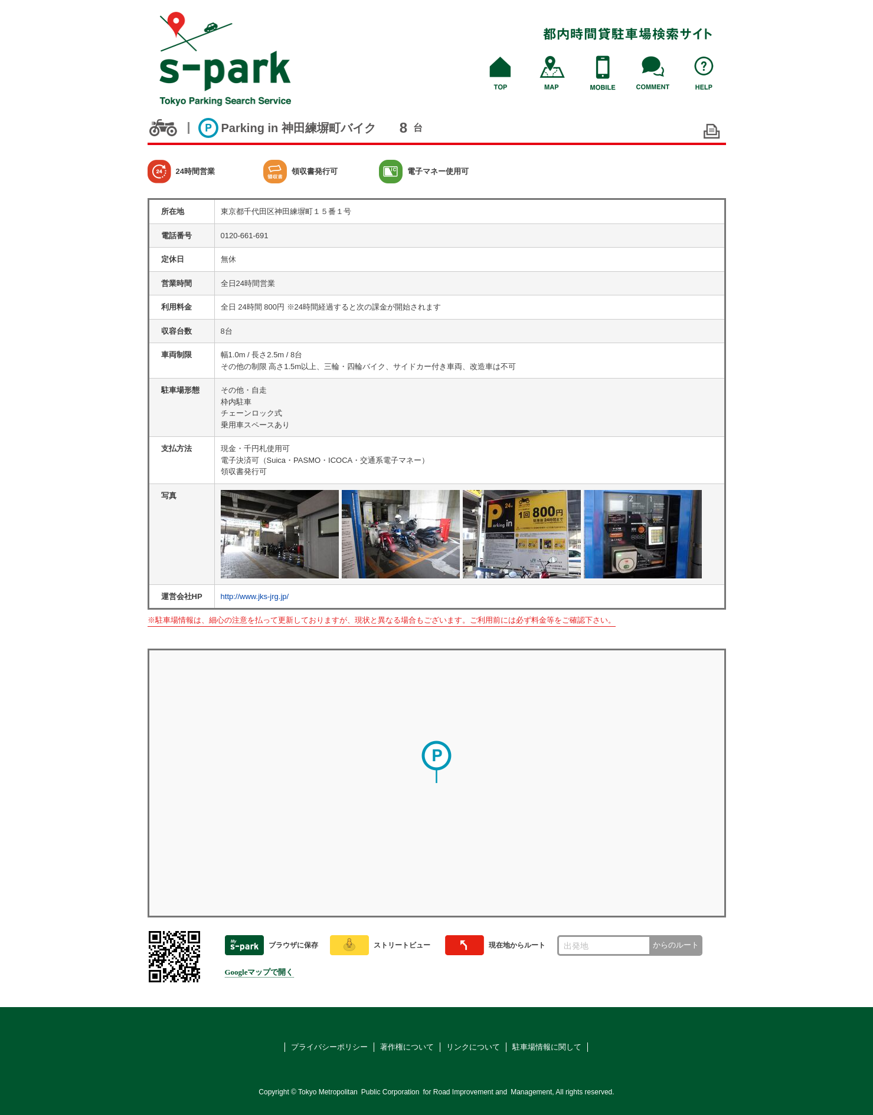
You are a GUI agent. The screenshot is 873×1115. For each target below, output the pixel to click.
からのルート (676, 944)
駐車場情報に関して (546, 1046)
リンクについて (473, 1046)
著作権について (407, 1046)
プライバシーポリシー (329, 1046)
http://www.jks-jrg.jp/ (255, 596)
